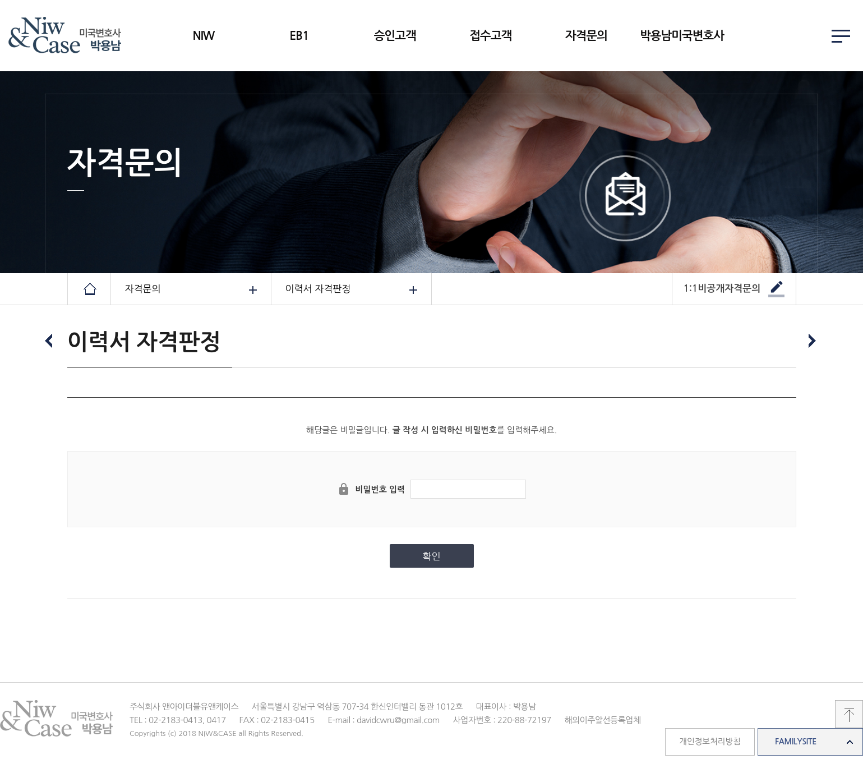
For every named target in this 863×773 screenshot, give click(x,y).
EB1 (299, 36)
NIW (203, 36)
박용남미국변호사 (682, 36)
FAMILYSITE (795, 742)
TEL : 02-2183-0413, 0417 (178, 720)
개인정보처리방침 (709, 742)
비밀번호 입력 (380, 489)
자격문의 (586, 36)
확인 (432, 556)
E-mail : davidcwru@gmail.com (383, 720)
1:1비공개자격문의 (722, 288)
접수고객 (490, 36)
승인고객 (395, 36)
